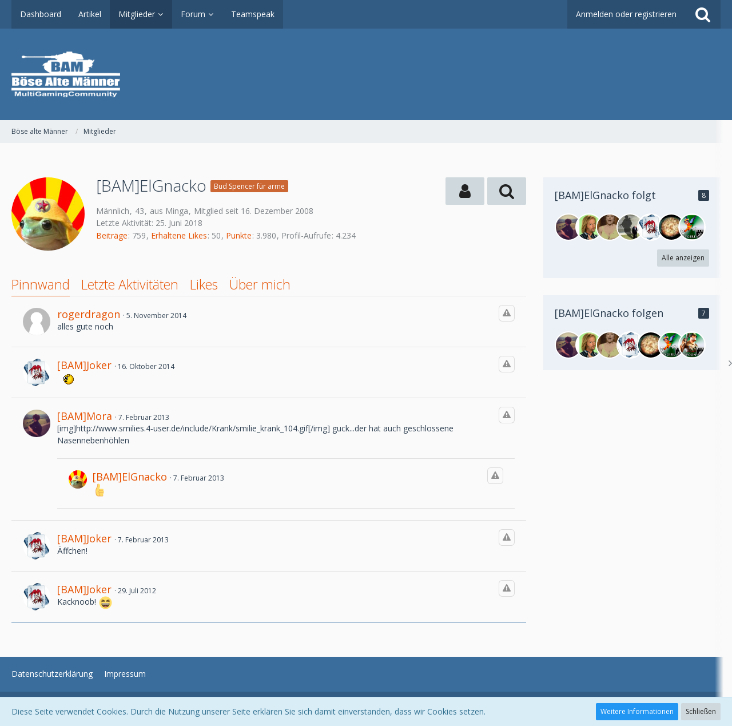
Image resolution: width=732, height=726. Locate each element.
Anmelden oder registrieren (626, 14)
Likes (204, 284)
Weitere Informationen (637, 711)
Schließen (701, 711)
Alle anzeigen (683, 258)
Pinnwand (40, 284)
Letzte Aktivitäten (129, 284)
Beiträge (112, 235)
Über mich (260, 284)
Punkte (239, 235)
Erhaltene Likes (179, 235)
